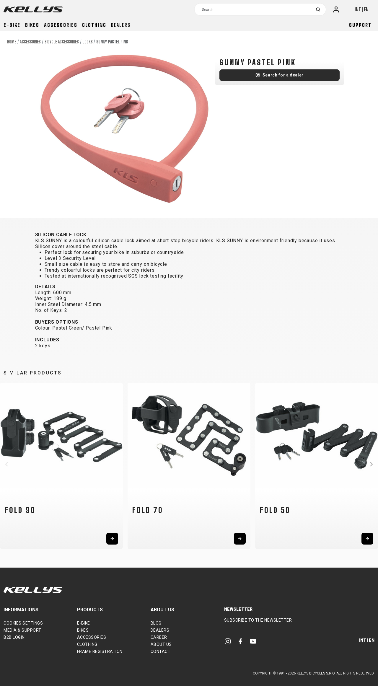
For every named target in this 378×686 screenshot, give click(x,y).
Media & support (22, 630)
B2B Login (14, 637)
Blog (156, 623)
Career (159, 637)
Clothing (94, 25)
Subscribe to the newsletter (258, 620)
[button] (6, 464)
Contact (161, 651)
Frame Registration (100, 651)
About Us (161, 644)
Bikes (32, 25)
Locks (87, 41)
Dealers (121, 25)
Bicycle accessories (62, 41)
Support (360, 25)
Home (11, 41)
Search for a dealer (283, 75)
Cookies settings (23, 623)
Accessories (60, 25)
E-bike (12, 25)
